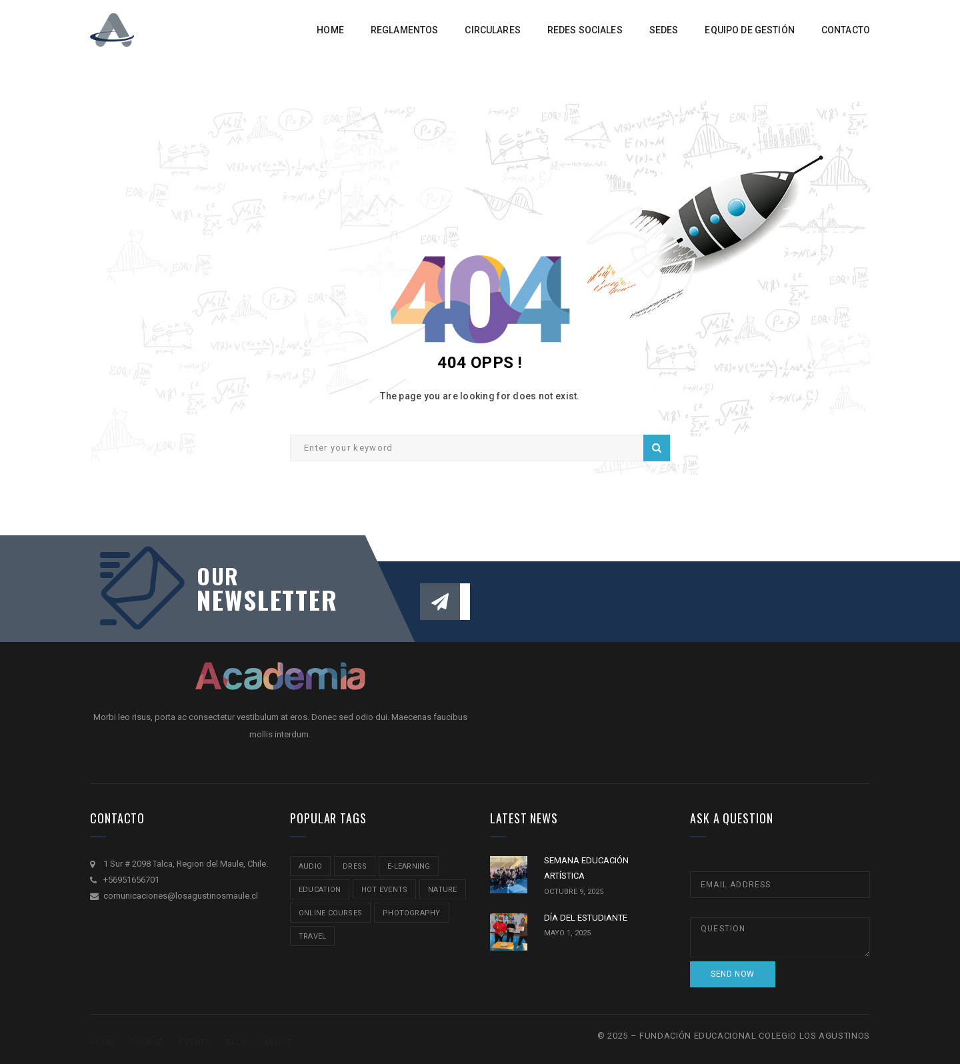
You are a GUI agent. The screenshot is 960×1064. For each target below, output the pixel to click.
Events (195, 1042)
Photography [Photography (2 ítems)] (411, 913)
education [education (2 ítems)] (320, 889)
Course (146, 1042)
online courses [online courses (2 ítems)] (330, 913)
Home (102, 1042)
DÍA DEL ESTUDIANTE (585, 918)
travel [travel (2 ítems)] (312, 936)
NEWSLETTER (260, 599)
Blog (237, 1042)
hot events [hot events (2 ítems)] (384, 889)
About (277, 1042)
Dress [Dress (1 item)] (355, 866)
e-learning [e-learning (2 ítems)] (408, 866)
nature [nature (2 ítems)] (442, 889)
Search (656, 448)
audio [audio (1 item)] (310, 866)
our (218, 576)
